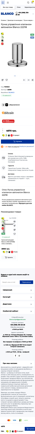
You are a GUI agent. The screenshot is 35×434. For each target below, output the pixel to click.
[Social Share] (32, 80)
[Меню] (8, 3)
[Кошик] (32, 3)
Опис (19, 7)
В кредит (10, 135)
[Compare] (2, 80)
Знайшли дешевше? (26, 146)
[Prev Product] (24, 80)
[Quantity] (2, 131)
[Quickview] (14, 221)
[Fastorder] (14, 225)
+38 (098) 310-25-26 (22, 14)
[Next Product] (28, 80)
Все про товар (8, 7)
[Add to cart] (8, 257)
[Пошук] (28, 3)
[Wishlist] (6, 80)
